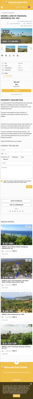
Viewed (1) (29, 23)
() (18, 7)
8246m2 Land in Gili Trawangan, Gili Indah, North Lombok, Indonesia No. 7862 (15, 278)
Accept (16, 395)
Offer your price (28, 26)
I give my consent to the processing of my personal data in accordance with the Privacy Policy (17, 179)
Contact (16, 88)
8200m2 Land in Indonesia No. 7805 (13, 312)
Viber (22, 154)
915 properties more (16, 92)
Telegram (5, 156)
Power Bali (16, 84)
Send (29, 184)
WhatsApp (15, 154)
